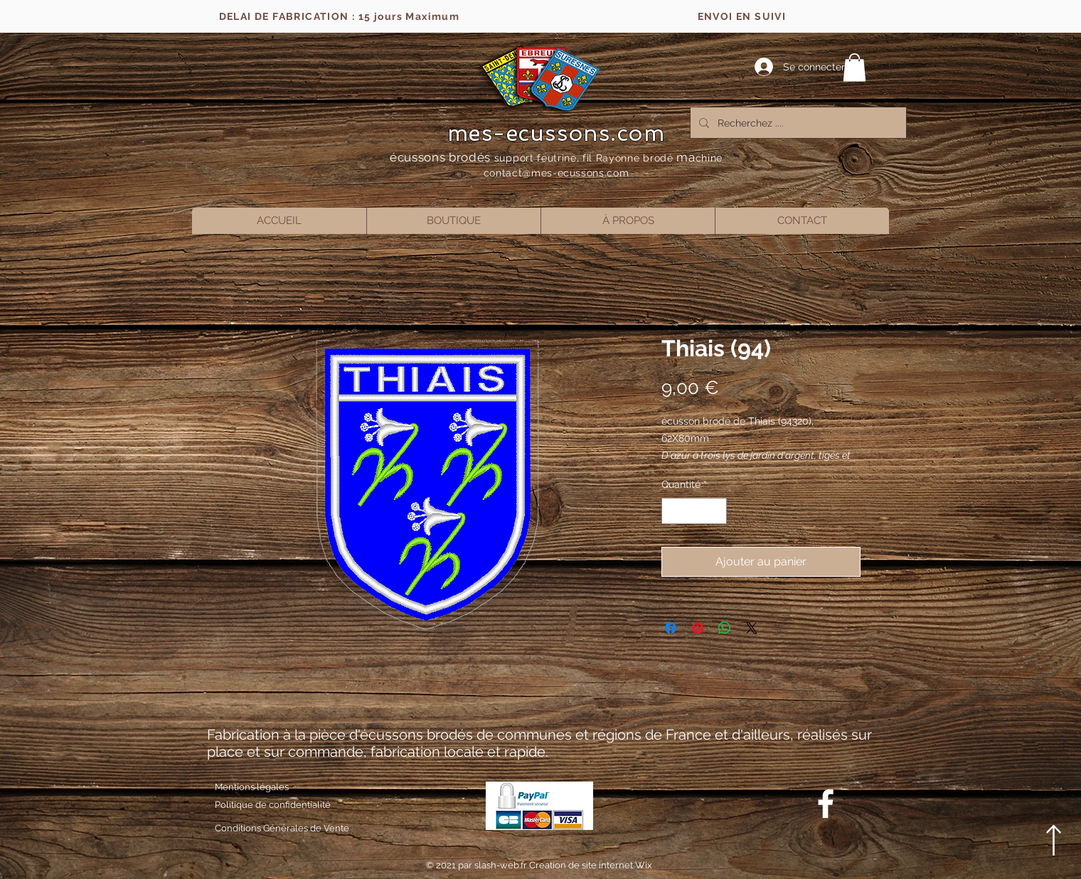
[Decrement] (672, 511)
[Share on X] (751, 627)
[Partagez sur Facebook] (670, 627)
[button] (854, 67)
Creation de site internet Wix (590, 865)
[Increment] (716, 511)
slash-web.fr (501, 865)
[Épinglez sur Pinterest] (697, 627)
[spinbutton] (694, 511)
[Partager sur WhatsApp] (724, 627)
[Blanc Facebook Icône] (825, 803)
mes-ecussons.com (556, 133)
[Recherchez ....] (797, 122)
